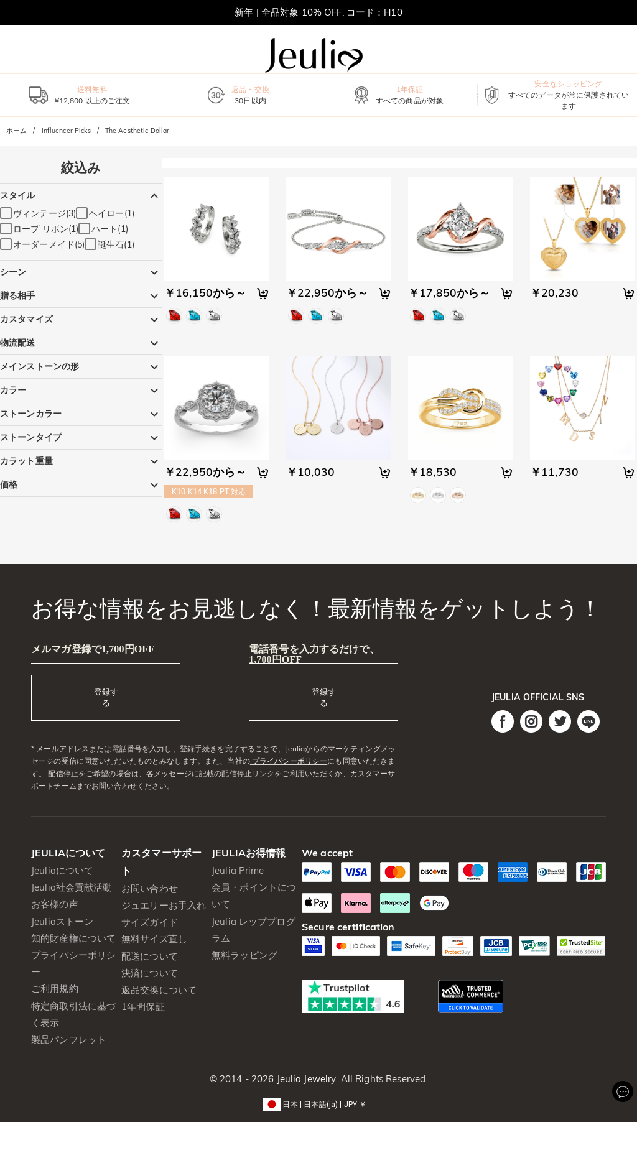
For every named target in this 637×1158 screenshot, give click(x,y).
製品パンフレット (68, 1039)
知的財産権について (73, 938)
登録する (106, 697)
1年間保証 (143, 1006)
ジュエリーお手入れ (163, 905)
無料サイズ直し (154, 939)
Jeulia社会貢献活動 (72, 887)
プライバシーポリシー (288, 761)
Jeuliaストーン (62, 921)
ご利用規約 (54, 988)
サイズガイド (149, 922)
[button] (318, 1103)
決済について (149, 973)
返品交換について (159, 990)
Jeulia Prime (238, 870)
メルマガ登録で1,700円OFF (92, 649)
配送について (149, 956)
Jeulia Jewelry (305, 1079)
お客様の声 (54, 904)
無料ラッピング (244, 955)
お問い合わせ (149, 888)
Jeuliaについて (62, 870)
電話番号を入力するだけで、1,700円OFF (314, 654)
